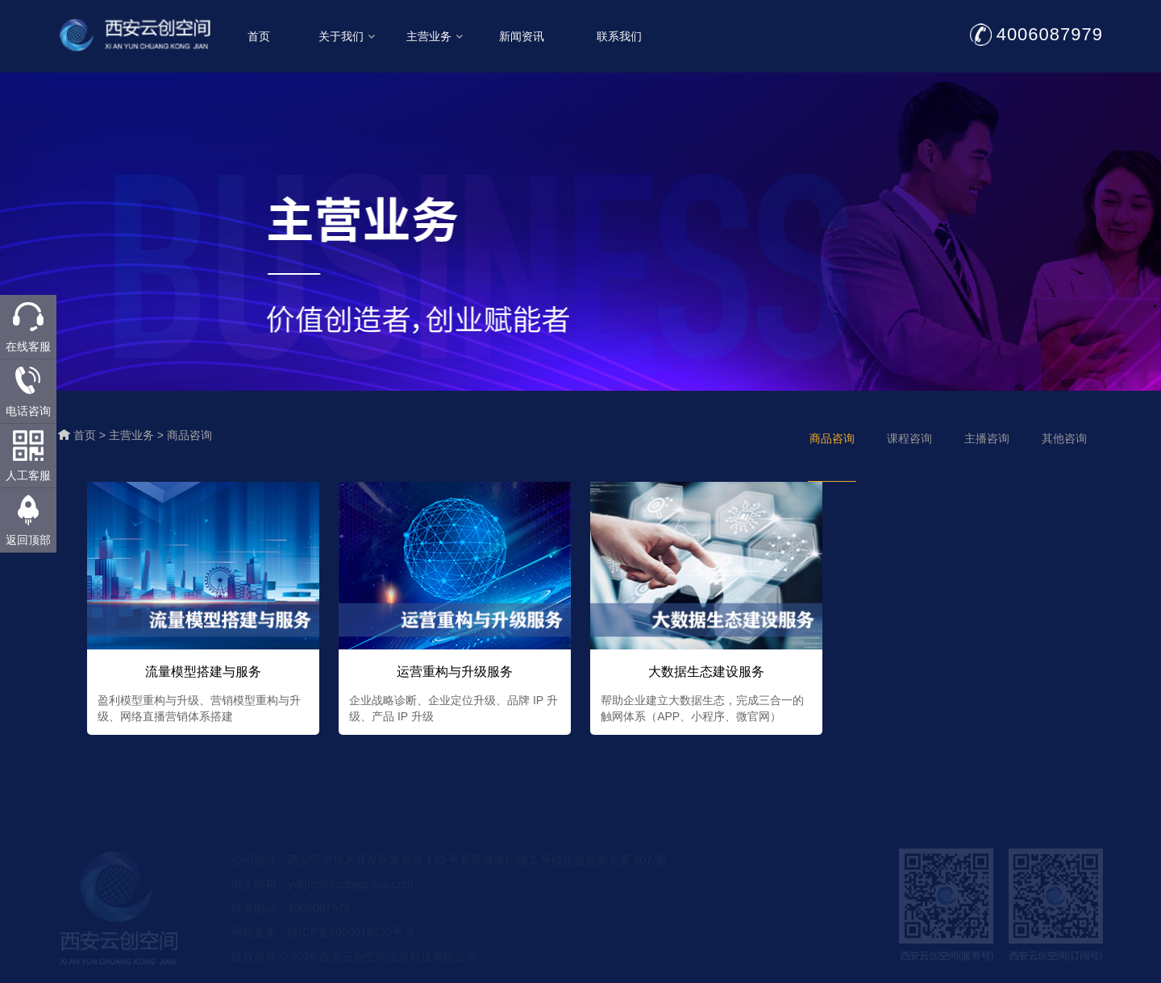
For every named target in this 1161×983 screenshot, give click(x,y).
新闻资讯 (529, 36)
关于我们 (354, 36)
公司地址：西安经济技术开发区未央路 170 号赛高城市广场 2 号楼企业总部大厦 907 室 (449, 868)
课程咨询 (909, 438)
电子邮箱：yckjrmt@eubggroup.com (322, 892)
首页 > (91, 435)
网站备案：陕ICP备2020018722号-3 (322, 941)
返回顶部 (28, 539)
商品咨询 (189, 435)
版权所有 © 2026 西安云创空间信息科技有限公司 (354, 965)
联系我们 (626, 36)
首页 (266, 36)
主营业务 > (138, 435)
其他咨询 (1064, 438)
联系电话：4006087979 (291, 916)
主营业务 (442, 36)
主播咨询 (986, 438)
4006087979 (1057, 34)
